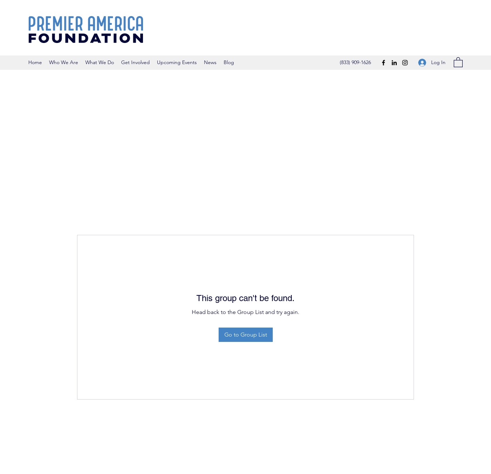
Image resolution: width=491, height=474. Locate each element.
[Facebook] (383, 62)
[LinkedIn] (394, 62)
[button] (458, 62)
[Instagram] (405, 62)
